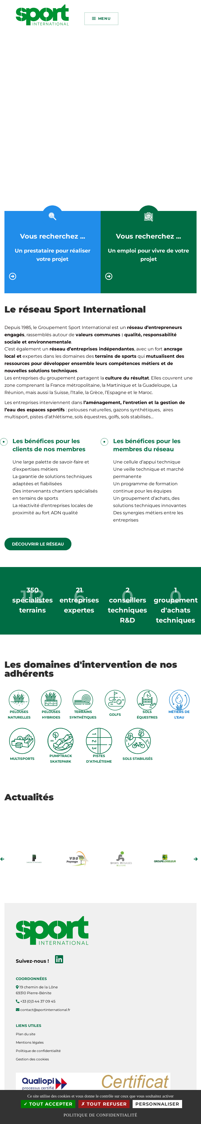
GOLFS (115, 714)
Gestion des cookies (32, 1059)
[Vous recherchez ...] (52, 276)
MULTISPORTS (22, 758)
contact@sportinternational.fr (45, 1010)
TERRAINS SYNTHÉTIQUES (83, 714)
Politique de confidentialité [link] (101, 1115)
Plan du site (25, 1034)
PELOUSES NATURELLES (19, 714)
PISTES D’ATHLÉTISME (99, 758)
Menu (104, 18)
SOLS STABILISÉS (138, 758)
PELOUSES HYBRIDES (51, 714)
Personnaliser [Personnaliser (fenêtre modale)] (157, 1104)
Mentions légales (30, 1042)
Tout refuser (103, 1104)
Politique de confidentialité (38, 1051)
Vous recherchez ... (52, 236)
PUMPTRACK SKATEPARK (60, 758)
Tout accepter (48, 1104)
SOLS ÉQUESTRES (147, 714)
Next (196, 859)
